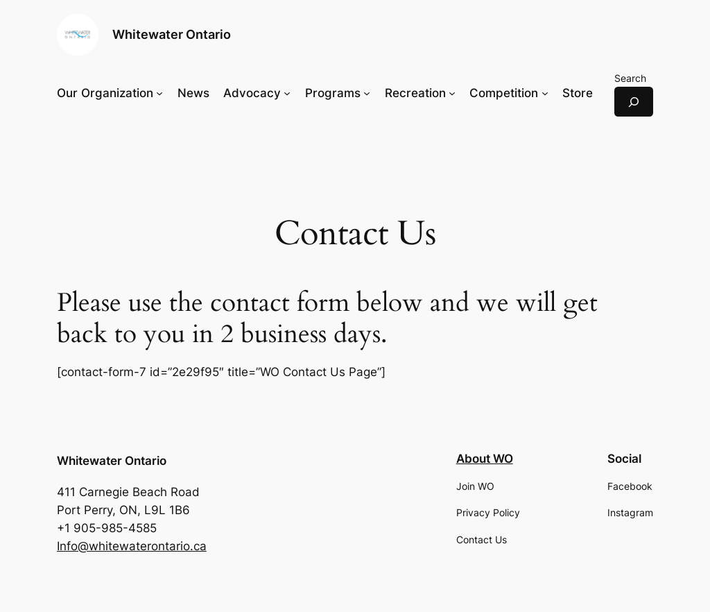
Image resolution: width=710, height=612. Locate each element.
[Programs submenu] (366, 93)
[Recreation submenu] (452, 93)
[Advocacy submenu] (287, 93)
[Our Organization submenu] (159, 93)
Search (630, 78)
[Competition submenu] (545, 93)
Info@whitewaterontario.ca (132, 546)
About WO (484, 459)
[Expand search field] (633, 102)
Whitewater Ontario (171, 34)
